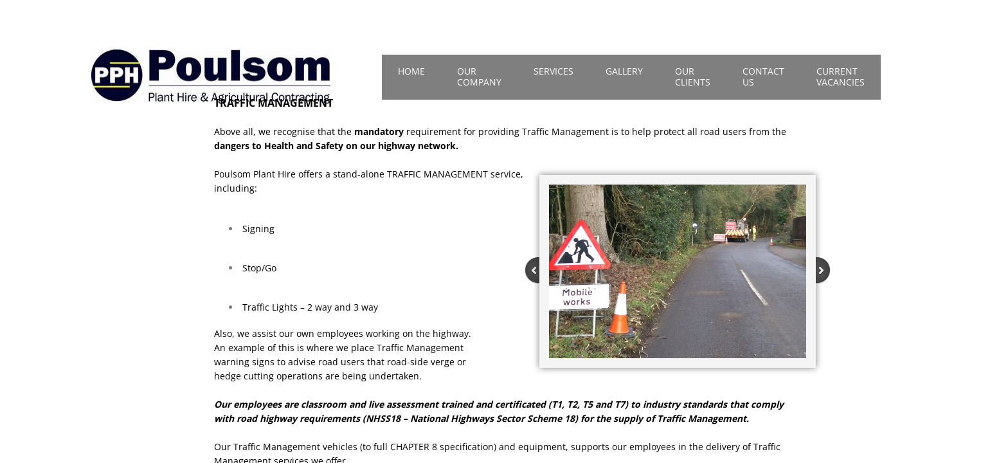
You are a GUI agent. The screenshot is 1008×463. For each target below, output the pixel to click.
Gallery (624, 71)
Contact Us (763, 76)
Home (411, 71)
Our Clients (692, 76)
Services (553, 71)
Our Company (479, 76)
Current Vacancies (840, 76)
